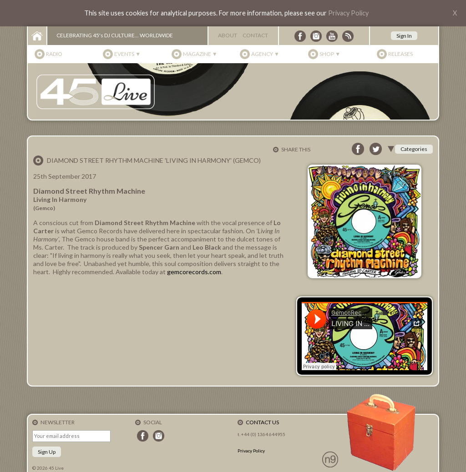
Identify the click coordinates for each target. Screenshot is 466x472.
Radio (54, 53)
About (227, 35)
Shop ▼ (329, 53)
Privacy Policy (348, 13)
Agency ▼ (265, 53)
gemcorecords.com (194, 272)
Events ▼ (127, 53)
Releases (400, 53)
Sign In (404, 35)
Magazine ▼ (200, 53)
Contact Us (262, 422)
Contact (255, 35)
